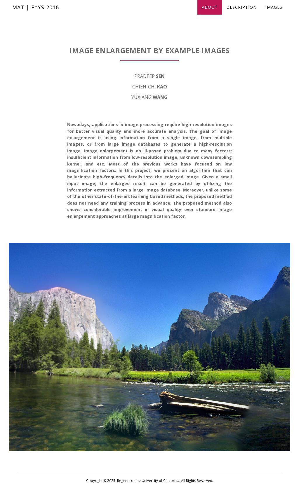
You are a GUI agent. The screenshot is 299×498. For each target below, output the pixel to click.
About (210, 13)
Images (273, 13)
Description (241, 13)
